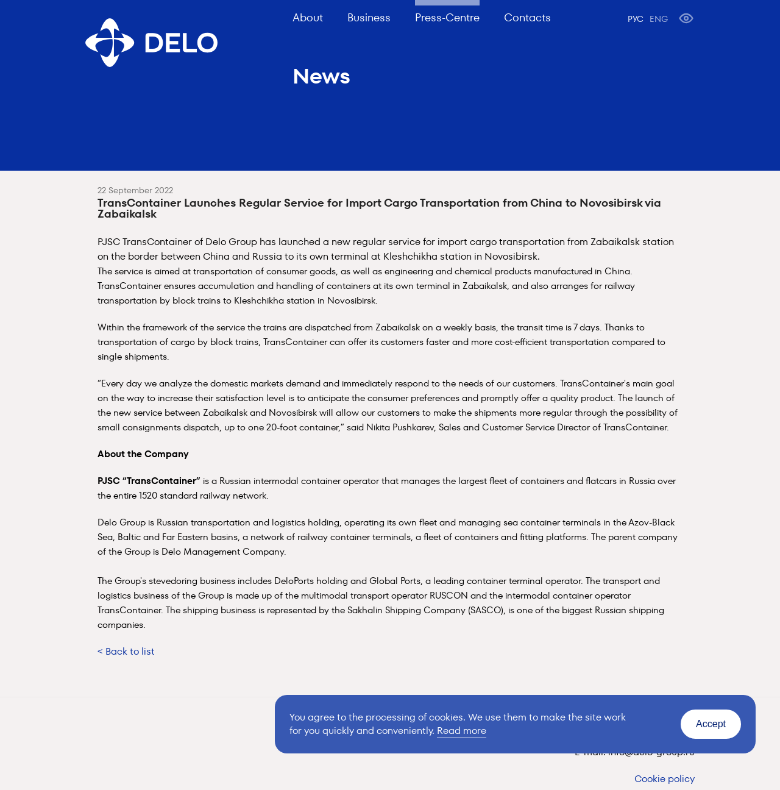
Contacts (527, 17)
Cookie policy (664, 779)
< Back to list (126, 651)
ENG (659, 19)
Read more (461, 731)
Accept (711, 724)
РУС (636, 19)
